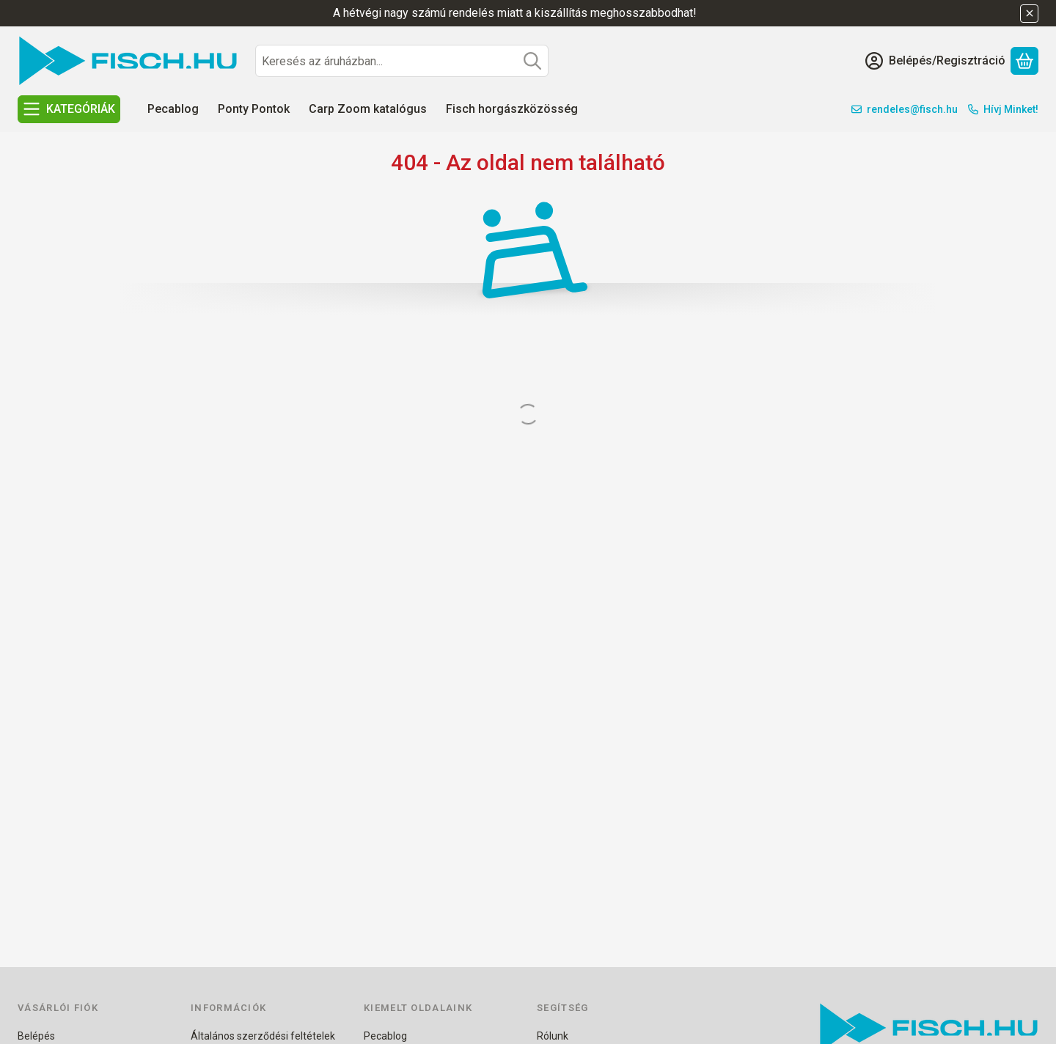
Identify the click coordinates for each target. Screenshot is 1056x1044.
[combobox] (402, 61)
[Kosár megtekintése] (1024, 61)
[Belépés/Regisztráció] (935, 61)
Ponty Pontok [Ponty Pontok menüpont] (254, 109)
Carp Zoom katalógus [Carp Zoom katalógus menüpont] (368, 109)
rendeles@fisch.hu (912, 109)
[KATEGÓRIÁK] (69, 109)
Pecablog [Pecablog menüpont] (173, 109)
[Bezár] (1029, 13)
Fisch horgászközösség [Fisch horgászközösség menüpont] (512, 109)
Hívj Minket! (1010, 109)
